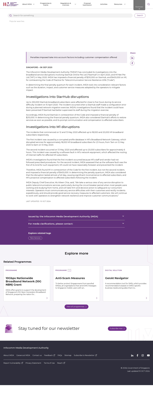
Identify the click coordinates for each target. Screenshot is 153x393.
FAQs (60, 355)
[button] (132, 58)
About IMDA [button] (27, 4)
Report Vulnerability (13, 363)
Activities (103, 4)
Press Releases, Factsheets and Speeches (60, 12)
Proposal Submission (87, 4)
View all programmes (76, 307)
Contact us (37, 355)
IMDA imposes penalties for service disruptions (99, 12)
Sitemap (67, 355)
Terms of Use (49, 363)
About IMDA (8, 355)
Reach (61, 363)
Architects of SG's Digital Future (15, 12)
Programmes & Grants (45, 4)
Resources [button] (118, 4)
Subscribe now (117, 329)
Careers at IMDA (23, 355)
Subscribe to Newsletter (85, 355)
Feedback (49, 355)
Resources (36, 12)
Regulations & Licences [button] (65, 4)
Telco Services (35, 238)
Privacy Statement (33, 363)
